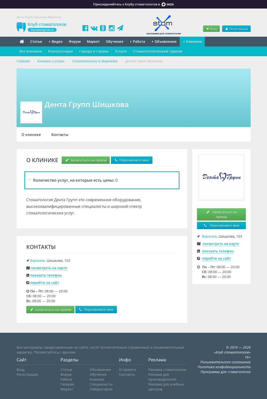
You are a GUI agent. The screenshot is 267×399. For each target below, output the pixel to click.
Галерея (67, 384)
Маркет (93, 41)
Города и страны (94, 51)
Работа (137, 41)
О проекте (127, 369)
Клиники (193, 41)
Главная (23, 61)
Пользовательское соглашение (225, 362)
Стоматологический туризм (157, 51)
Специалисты (101, 384)
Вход (211, 29)
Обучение (114, 41)
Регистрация (236, 29)
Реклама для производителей (162, 377)
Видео (56, 41)
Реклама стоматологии (167, 369)
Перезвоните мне (131, 160)
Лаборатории (101, 389)
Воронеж (37, 260)
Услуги (121, 51)
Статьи (36, 41)
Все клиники (31, 51)
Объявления (164, 41)
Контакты (60, 134)
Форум (75, 41)
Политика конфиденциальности (224, 367)
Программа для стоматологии (226, 371)
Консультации (60, 51)
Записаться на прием (86, 160)
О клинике (31, 134)
